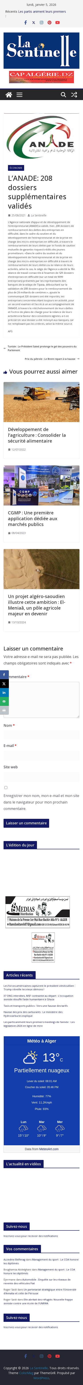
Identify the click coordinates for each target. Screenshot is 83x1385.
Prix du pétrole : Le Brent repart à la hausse (52, 358)
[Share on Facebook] (4, 674)
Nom (9, 725)
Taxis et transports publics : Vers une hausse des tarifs (36, 1005)
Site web (11, 767)
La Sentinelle (38, 215)
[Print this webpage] (4, 710)
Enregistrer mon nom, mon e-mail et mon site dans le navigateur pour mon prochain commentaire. (41, 802)
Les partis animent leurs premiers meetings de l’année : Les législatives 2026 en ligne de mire (39, 1023)
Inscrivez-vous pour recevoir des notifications (31, 1236)
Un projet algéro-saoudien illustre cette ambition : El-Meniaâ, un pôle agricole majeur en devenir (36, 605)
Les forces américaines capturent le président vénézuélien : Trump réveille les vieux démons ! (39, 987)
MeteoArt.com (49, 1149)
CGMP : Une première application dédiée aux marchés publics (32, 518)
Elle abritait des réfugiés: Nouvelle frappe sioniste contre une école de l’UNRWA (38, 1301)
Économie (16, 167)
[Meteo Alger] (42, 1122)
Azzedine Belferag (14, 1259)
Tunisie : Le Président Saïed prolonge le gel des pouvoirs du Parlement (40, 348)
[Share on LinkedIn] (4, 692)
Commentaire (16, 676)
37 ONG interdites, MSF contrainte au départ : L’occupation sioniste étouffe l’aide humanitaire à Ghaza (38, 997)
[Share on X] (4, 683)
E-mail (10, 745)
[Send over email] (4, 701)
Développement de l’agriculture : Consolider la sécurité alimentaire (37, 435)
